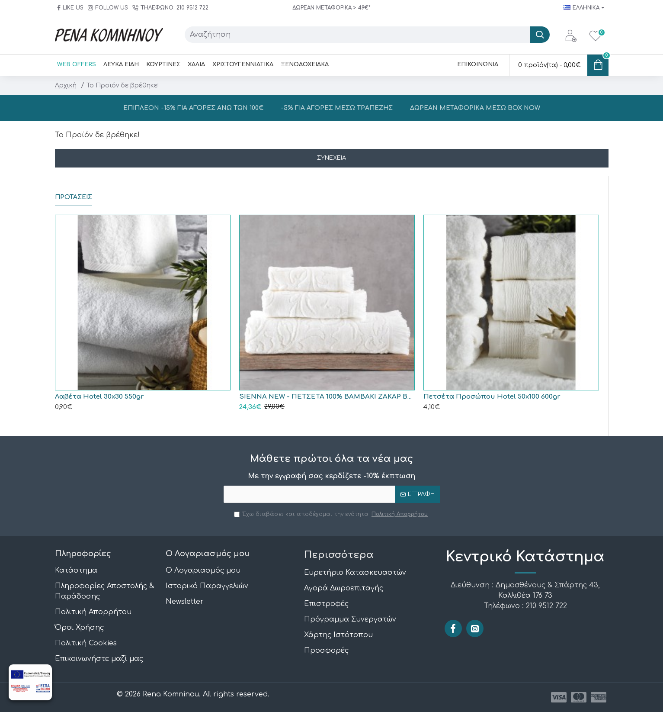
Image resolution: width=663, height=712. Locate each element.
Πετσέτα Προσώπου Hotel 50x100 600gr (492, 396)
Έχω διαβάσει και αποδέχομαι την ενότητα (331, 514)
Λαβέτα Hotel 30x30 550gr (99, 396)
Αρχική (66, 85)
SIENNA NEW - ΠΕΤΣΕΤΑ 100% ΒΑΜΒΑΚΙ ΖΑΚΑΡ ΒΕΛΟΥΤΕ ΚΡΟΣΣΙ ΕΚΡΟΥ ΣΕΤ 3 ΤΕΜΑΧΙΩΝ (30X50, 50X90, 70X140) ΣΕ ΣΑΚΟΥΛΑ (327, 396)
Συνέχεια (331, 158)
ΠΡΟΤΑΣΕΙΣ (73, 197)
